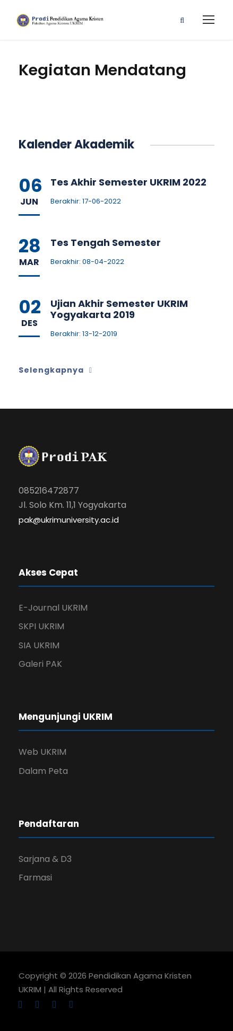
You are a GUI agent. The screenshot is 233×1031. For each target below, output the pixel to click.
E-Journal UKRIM (53, 608)
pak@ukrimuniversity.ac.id (69, 519)
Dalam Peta (43, 771)
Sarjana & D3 (45, 859)
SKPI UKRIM (41, 626)
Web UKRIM (42, 752)
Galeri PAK (40, 664)
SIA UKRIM (39, 645)
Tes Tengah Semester (105, 242)
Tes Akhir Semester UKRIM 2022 (128, 182)
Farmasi (35, 877)
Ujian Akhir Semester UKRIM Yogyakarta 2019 (119, 309)
